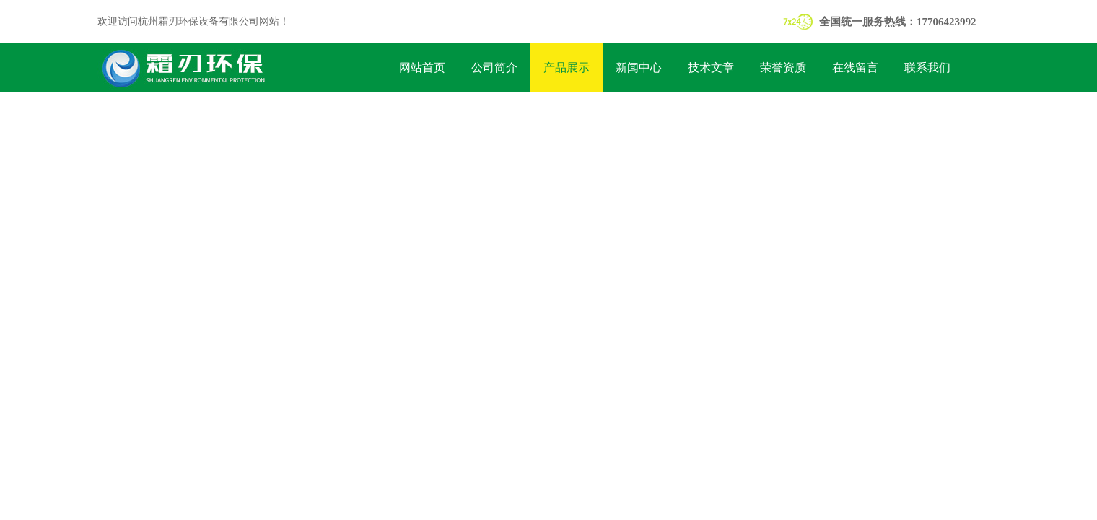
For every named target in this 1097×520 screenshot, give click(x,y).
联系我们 (927, 67)
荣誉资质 (783, 67)
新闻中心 (639, 67)
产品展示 (566, 67)
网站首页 (422, 67)
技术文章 (711, 67)
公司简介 (494, 67)
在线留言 (855, 67)
